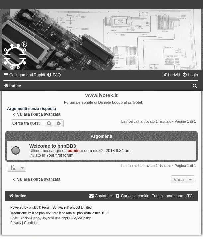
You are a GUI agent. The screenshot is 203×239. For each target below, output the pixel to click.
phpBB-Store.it (50, 213)
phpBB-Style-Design (77, 218)
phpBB (34, 207)
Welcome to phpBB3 (52, 146)
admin (74, 151)
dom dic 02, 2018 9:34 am (107, 151)
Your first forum (60, 155)
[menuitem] (54, 75)
